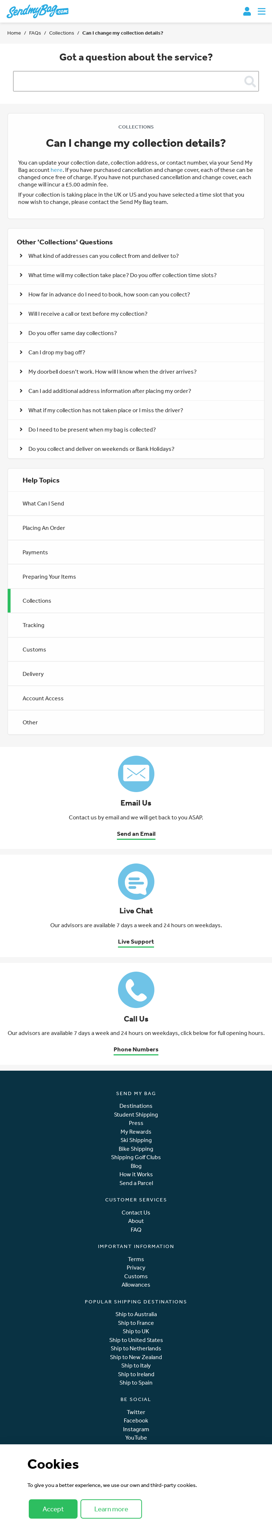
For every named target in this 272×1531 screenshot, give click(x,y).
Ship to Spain (136, 1382)
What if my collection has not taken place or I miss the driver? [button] (101, 410)
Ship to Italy (136, 1365)
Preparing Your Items (49, 576)
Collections (61, 32)
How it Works (136, 1174)
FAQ (136, 1229)
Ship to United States (136, 1340)
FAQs (35, 32)
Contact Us (136, 1212)
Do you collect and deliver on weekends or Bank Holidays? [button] (97, 448)
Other (30, 722)
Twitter (136, 1412)
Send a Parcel (136, 1183)
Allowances (136, 1284)
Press (136, 1122)
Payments (35, 552)
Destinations (136, 1105)
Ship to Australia (136, 1314)
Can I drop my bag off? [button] (52, 352)
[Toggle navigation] (261, 11)
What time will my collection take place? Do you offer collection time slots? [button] (118, 275)
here (57, 169)
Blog (136, 1165)
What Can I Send (43, 503)
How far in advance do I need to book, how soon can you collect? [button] (105, 294)
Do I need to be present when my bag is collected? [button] (88, 429)
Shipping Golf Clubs (136, 1157)
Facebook (136, 1420)
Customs (34, 649)
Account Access (43, 698)
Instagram (136, 1429)
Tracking (33, 625)
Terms (136, 1259)
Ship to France (136, 1322)
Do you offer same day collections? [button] (68, 332)
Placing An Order (44, 527)
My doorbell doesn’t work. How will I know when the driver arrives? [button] (108, 371)
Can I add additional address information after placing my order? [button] (105, 390)
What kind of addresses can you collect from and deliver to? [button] (99, 255)
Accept (53, 1509)
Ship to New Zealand (136, 1357)
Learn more (111, 1509)
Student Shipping (136, 1114)
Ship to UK (136, 1331)
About (136, 1220)
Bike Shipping (136, 1148)
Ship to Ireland (136, 1374)
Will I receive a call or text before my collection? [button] (83, 313)
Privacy (136, 1267)
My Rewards (136, 1131)
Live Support (136, 941)
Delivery (33, 673)
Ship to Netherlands (136, 1348)
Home (14, 32)
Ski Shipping (136, 1140)
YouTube (136, 1437)
